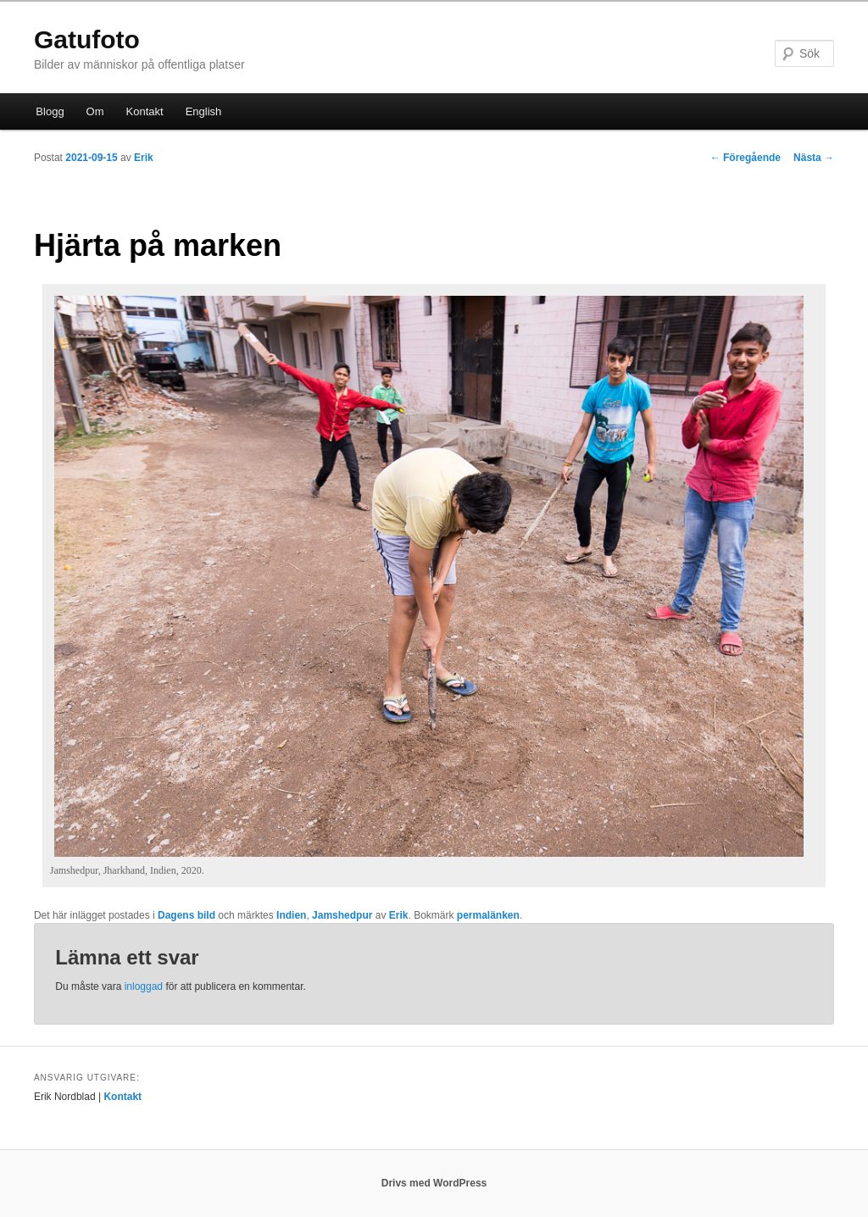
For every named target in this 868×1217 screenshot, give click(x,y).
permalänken (488, 915)
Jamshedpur (342, 915)
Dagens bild (186, 915)
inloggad (144, 986)
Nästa (813, 158)
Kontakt (145, 111)
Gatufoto (87, 39)
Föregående (745, 158)
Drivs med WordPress (434, 1183)
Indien (291, 915)
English (204, 111)
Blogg (50, 111)
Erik (143, 158)
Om (95, 111)
